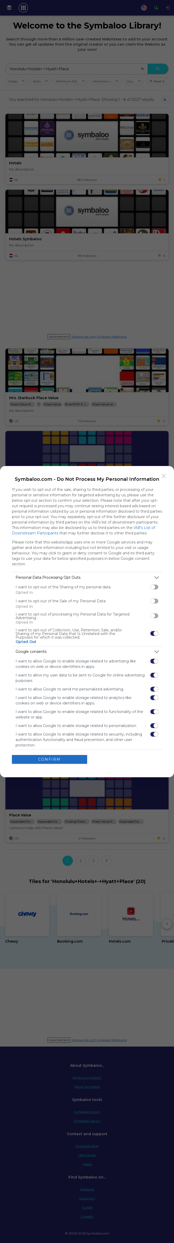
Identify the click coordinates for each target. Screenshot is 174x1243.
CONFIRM (49, 759)
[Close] (164, 476)
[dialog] (87, 621)
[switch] (154, 587)
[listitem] (87, 577)
